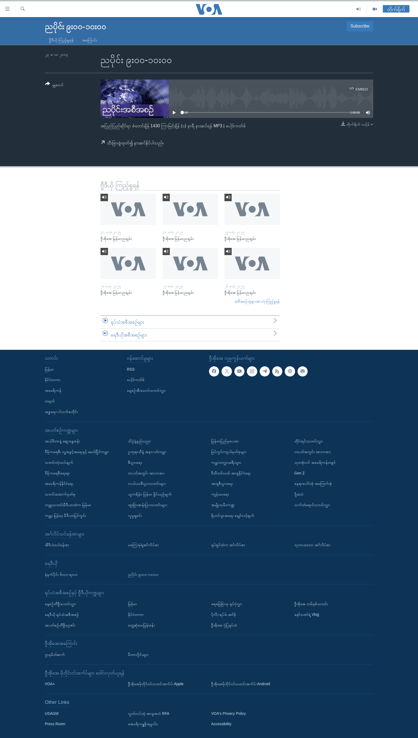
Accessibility (221, 724)
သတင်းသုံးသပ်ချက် (59, 462)
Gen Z (299, 473)
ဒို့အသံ (299, 494)
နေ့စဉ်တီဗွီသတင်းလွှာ (60, 604)
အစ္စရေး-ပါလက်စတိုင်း (61, 412)
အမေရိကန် (53, 390)
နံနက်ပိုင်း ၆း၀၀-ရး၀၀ (61, 574)
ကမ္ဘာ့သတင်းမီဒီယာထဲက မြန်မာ (68, 505)
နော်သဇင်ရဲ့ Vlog (306, 614)
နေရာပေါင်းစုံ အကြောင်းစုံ (313, 483)
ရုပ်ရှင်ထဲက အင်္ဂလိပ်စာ (228, 545)
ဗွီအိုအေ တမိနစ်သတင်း (311, 604)
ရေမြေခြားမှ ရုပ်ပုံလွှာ (226, 604)
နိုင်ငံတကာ (53, 380)
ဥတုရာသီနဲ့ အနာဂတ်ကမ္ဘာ (147, 452)
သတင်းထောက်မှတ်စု (60, 494)
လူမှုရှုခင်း (135, 515)
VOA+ (50, 684)
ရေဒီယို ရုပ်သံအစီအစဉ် (62, 614)
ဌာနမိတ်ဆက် (55, 654)
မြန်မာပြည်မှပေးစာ (225, 441)
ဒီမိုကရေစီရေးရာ (57, 473)
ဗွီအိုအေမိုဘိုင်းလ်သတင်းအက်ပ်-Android (240, 684)
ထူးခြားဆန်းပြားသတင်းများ (147, 505)
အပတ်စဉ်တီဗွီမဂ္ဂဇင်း (60, 625)
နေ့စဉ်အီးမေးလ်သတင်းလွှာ (146, 390)
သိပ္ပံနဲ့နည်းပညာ (139, 441)
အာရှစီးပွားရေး (222, 483)
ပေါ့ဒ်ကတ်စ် (135, 380)
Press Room (55, 724)
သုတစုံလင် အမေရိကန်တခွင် (315, 462)
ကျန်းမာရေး (220, 494)
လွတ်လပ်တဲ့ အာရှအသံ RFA (148, 713)
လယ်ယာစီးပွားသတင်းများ (147, 483)
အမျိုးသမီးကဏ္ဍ (223, 505)
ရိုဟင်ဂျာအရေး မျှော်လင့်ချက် (232, 515)
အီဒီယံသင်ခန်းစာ (57, 545)
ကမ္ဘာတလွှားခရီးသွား (226, 462)
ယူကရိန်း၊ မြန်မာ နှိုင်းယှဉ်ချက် (150, 494)
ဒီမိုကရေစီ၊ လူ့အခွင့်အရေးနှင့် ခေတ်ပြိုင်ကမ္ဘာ (77, 452)
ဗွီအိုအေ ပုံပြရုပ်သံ (224, 625)
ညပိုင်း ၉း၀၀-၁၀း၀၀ (143, 574)
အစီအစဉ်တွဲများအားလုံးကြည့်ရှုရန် (257, 301)
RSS (131, 369)
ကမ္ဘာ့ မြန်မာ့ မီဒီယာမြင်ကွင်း (65, 515)
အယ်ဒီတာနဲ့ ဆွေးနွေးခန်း (62, 441)
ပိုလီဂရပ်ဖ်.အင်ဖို (223, 614)
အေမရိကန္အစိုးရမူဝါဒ (143, 724)
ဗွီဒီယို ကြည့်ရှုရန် (61, 40)
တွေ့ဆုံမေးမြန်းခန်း (141, 625)
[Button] (54, 85)
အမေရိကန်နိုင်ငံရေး (59, 483)
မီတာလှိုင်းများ (138, 654)
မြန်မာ (49, 369)
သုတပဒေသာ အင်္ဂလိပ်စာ (312, 545)
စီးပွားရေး (135, 462)
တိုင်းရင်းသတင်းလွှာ (308, 441)
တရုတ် (50, 401)
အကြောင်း (89, 40)
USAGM (51, 713)
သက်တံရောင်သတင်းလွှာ (312, 505)
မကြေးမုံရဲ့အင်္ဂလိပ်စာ (143, 545)
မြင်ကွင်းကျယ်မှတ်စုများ (228, 452)
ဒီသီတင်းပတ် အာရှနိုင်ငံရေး (231, 473)
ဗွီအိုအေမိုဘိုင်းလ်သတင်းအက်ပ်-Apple (155, 684)
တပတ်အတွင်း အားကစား (146, 473)
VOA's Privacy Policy (228, 713)
